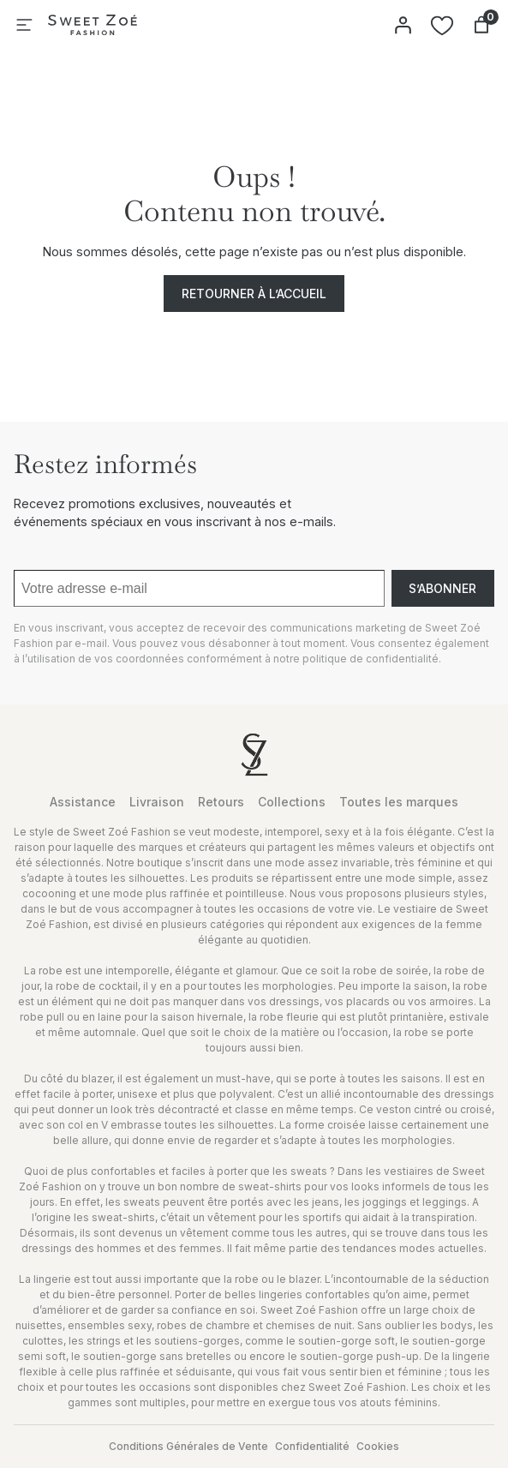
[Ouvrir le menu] (24, 25)
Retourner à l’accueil (254, 293)
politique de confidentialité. (371, 658)
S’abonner (442, 588)
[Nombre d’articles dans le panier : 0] (481, 25)
